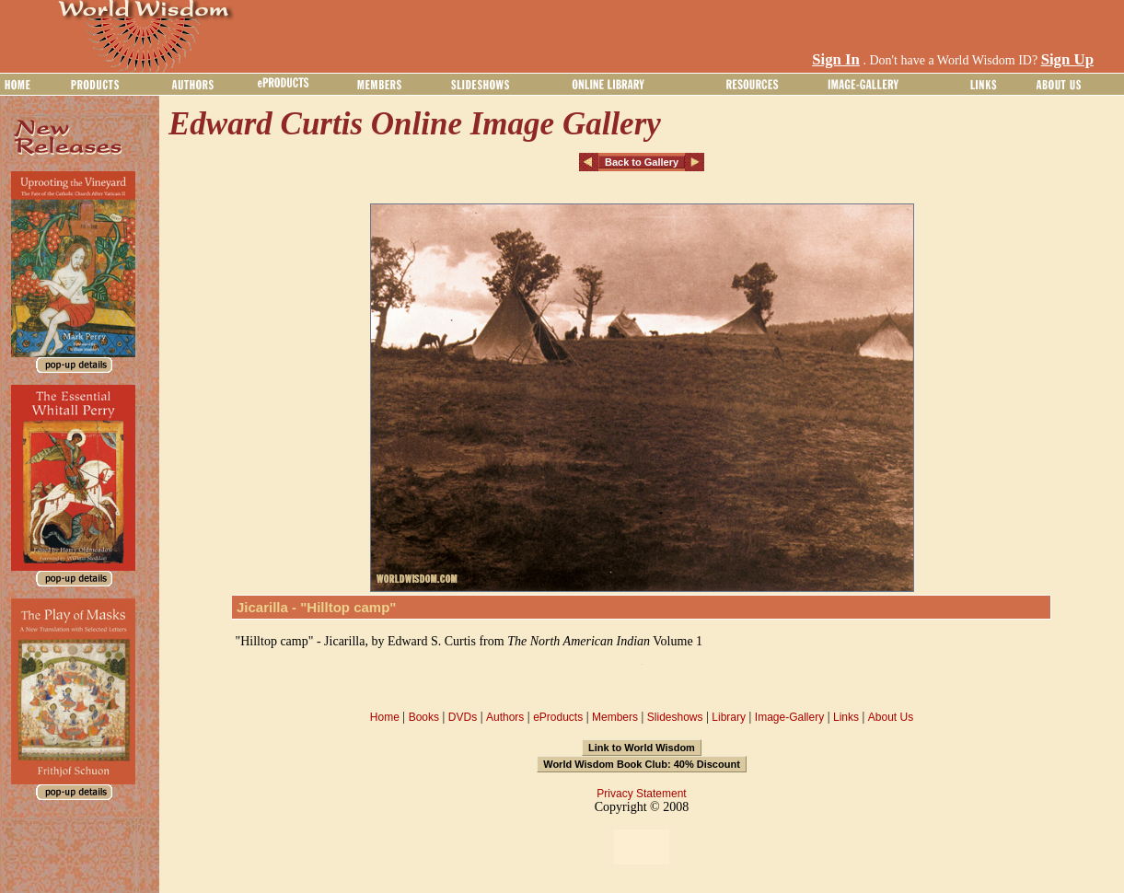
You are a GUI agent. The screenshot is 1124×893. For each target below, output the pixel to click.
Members (615, 717)
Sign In (836, 59)
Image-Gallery (789, 717)
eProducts (558, 717)
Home (385, 717)
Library (729, 717)
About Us (890, 717)
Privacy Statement (641, 793)
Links (846, 717)
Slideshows (675, 717)
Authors (505, 717)
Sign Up (1067, 59)
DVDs (462, 717)
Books (424, 717)
